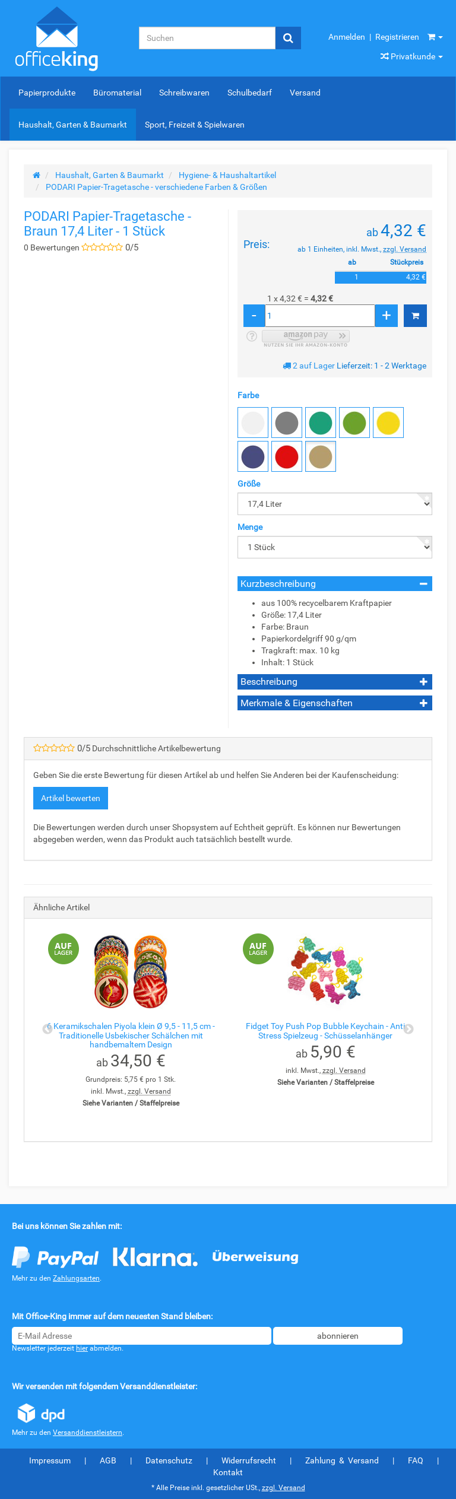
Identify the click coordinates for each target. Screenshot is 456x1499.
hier (82, 1348)
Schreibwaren (184, 92)
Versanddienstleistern (87, 1432)
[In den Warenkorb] (415, 315)
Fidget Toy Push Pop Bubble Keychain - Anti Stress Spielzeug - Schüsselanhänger (325, 1030)
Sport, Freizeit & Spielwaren (195, 124)
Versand (305, 92)
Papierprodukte (46, 92)
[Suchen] (207, 38)
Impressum (50, 1460)
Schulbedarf (249, 92)
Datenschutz (168, 1460)
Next (408, 1029)
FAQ (415, 1460)
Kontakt (228, 1472)
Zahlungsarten (76, 1278)
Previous (47, 1029)
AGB (108, 1460)
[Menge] (320, 315)
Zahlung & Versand (342, 1460)
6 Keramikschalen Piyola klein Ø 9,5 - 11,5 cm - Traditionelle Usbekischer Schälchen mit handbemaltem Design (131, 1035)
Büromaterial (117, 92)
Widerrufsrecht (248, 1460)
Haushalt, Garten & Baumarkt (72, 124)
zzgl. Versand (404, 249)
